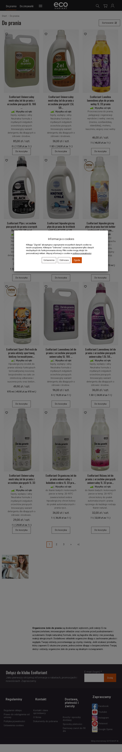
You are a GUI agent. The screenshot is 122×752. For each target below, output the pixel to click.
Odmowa (64, 260)
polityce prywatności (82, 253)
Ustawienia (48, 260)
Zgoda (77, 260)
